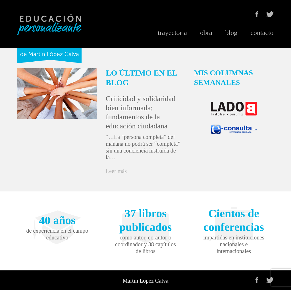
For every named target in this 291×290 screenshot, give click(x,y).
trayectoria (172, 32)
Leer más (116, 171)
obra (206, 32)
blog (231, 32)
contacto (261, 32)
